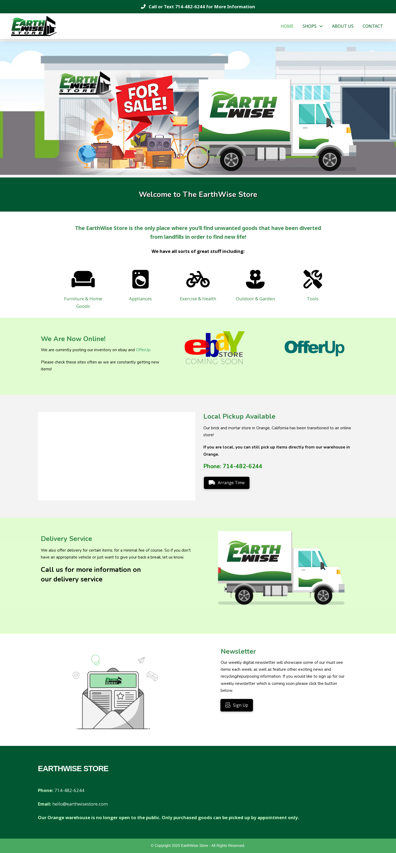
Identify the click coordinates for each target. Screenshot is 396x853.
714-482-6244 (190, 6)
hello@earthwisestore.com (80, 804)
